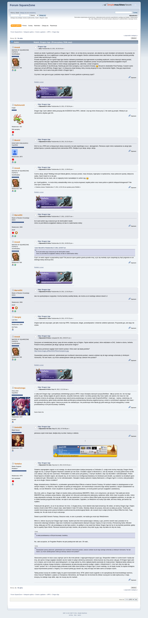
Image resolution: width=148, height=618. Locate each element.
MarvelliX (18, 215)
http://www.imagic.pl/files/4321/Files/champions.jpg (51, 351)
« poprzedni (127, 35)
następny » (134, 35)
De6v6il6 (18, 427)
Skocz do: (121, 599)
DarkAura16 (19, 105)
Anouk (17, 47)
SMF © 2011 (73, 613)
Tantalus (18, 464)
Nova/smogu (19, 388)
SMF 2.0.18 (66, 613)
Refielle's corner (39, 82)
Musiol (17, 140)
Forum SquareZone (22, 5)
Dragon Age (42, 46)
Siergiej (17, 317)
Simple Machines (82, 613)
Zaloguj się (23, 12)
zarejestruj (32, 12)
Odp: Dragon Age (44, 104)
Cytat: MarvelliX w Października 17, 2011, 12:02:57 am (50, 247)
